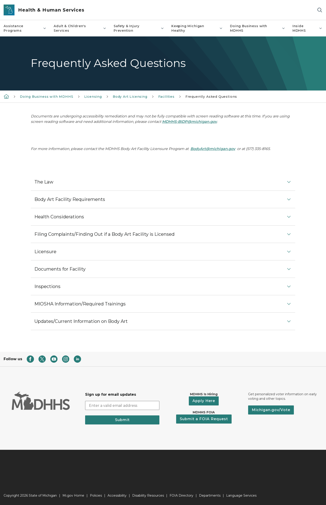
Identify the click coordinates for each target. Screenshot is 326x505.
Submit (122, 420)
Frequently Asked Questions (211, 97)
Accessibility (117, 495)
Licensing (93, 97)
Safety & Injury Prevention (139, 28)
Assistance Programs (25, 28)
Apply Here (203, 401)
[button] (163, 182)
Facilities (166, 97)
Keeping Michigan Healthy (197, 28)
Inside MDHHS (307, 28)
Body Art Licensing (130, 97)
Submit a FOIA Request (204, 419)
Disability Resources (148, 495)
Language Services (241, 495)
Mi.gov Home (73, 495)
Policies (96, 495)
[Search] (319, 10)
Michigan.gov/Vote (271, 410)
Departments (210, 495)
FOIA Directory (181, 495)
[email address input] (122, 405)
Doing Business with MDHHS (257, 28)
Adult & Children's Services (80, 28)
